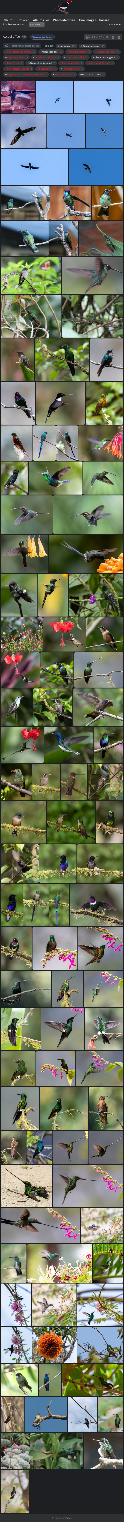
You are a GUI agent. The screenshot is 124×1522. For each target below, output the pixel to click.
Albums (9, 20)
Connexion (115, 24)
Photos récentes (14, 24)
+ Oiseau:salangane (105, 57)
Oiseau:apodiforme (42, 36)
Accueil (8, 36)
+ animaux (66, 46)
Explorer (23, 20)
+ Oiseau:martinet (92, 74)
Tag (17, 36)
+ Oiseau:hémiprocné (41, 63)
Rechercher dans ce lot (24, 45)
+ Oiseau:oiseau (92, 46)
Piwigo (68, 1517)
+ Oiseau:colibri (51, 51)
